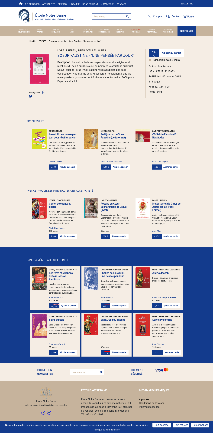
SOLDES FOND (120, 32)
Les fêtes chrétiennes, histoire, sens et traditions (61, 276)
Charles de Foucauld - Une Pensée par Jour (113, 275)
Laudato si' (107, 4)
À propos (144, 399)
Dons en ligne (90, 4)
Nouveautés (186, 30)
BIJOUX (39, 30)
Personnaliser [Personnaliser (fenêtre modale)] (200, 424)
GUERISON (152, 30)
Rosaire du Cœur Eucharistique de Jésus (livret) (113, 207)
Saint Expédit (56, 319)
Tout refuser (181, 424)
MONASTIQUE (168, 30)
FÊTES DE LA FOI (136, 30)
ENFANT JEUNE (88, 30)
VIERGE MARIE (168, 32)
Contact (121, 4)
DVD (72, 30)
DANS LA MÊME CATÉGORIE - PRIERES (48, 260)
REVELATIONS (56, 32)
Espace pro (187, 3)
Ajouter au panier (171, 52)
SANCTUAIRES (88, 32)
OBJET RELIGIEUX (24, 32)
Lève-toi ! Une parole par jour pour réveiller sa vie (62, 136)
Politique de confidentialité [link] (106, 429)
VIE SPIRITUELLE (152, 32)
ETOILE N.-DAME (104, 30)
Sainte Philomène (162, 319)
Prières (62, 4)
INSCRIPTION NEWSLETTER (45, 372)
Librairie (74, 4)
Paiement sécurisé (149, 406)
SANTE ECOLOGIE (104, 32)
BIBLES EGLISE (24, 30)
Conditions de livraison (152, 403)
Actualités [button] (48, 4)
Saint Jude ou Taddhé (113, 319)
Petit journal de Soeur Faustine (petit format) (113, 136)
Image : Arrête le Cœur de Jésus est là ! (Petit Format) (166, 207)
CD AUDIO (56, 30)
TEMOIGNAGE (136, 32)
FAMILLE (120, 30)
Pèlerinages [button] (32, 4)
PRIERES (40, 32)
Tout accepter (161, 424)
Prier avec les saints (57, 41)
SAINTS (72, 32)
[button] (30, 69)
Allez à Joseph (160, 273)
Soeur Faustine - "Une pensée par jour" (85, 41)
